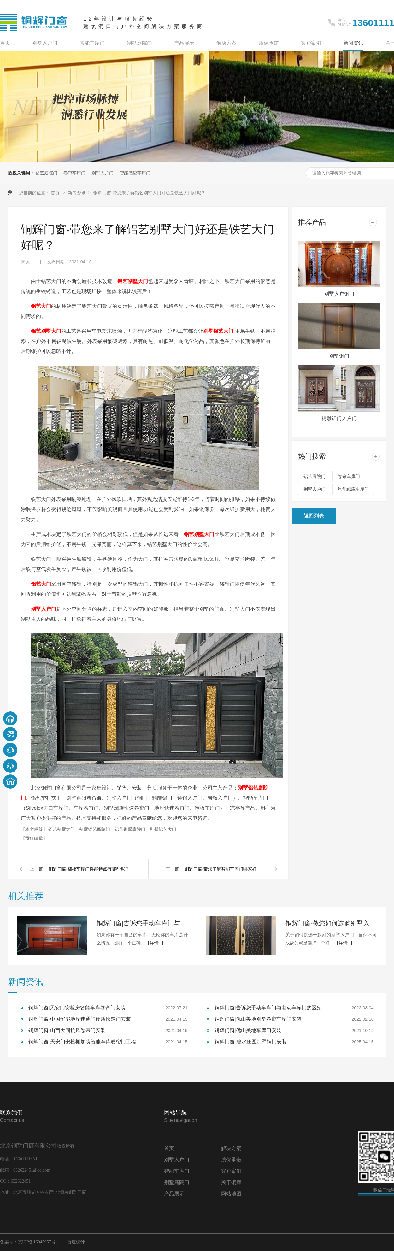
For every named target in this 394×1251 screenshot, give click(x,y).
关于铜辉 (231, 1182)
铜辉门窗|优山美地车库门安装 (248, 1030)
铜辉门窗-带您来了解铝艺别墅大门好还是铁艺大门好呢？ (149, 192)
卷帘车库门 (74, 172)
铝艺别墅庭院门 (131, 829)
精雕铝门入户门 (339, 418)
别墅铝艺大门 (163, 829)
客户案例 (311, 43)
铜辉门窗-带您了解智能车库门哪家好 (221, 869)
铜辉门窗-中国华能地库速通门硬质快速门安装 (79, 1019)
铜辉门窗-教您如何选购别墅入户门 (331, 923)
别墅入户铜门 (339, 294)
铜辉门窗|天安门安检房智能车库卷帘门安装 (77, 1007)
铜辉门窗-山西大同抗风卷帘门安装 (67, 1030)
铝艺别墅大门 (132, 281)
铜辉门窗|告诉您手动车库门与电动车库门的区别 (142, 923)
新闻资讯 (353, 43)
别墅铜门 (339, 356)
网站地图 (231, 1193)
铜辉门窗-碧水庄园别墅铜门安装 (251, 1041)
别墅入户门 (44, 43)
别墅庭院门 (139, 43)
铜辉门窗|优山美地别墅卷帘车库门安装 (258, 1019)
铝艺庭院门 (46, 172)
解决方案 (226, 43)
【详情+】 (155, 942)
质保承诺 (269, 43)
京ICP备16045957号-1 (38, 1242)
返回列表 (314, 515)
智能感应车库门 (135, 172)
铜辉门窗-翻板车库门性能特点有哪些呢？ (89, 869)
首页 (5, 43)
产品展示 (184, 43)
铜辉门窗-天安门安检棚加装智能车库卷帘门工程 (82, 1041)
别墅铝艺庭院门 (95, 829)
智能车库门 (92, 43)
